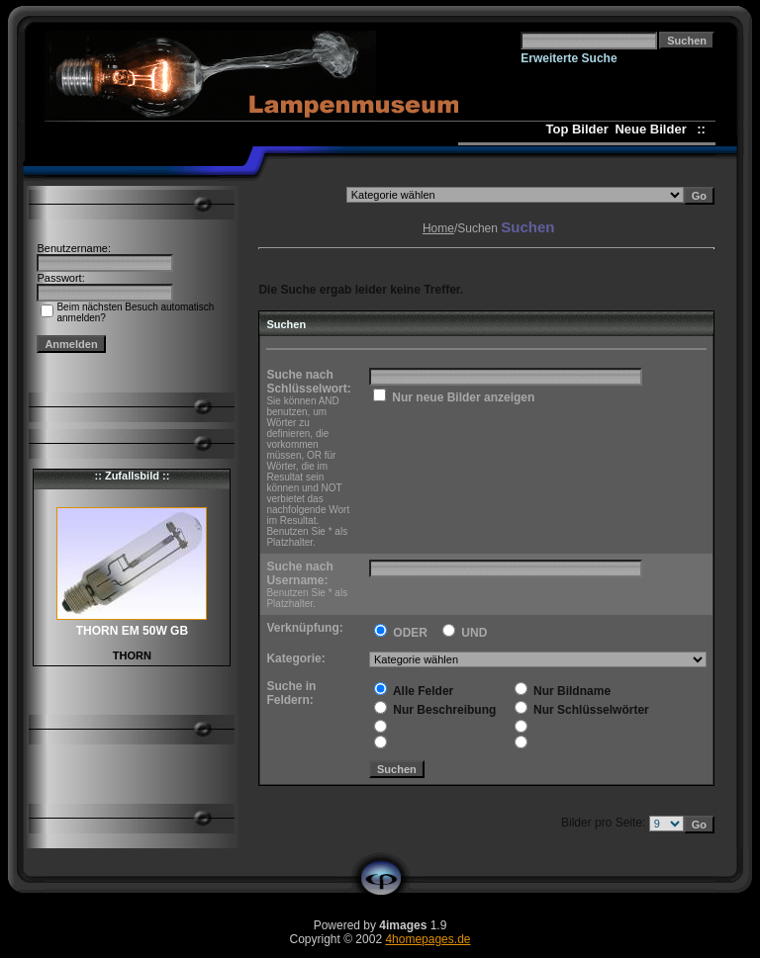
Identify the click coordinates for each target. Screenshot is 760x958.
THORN (132, 655)
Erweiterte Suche (569, 58)
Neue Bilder (654, 129)
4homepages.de (427, 939)
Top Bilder (576, 129)
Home (438, 228)
